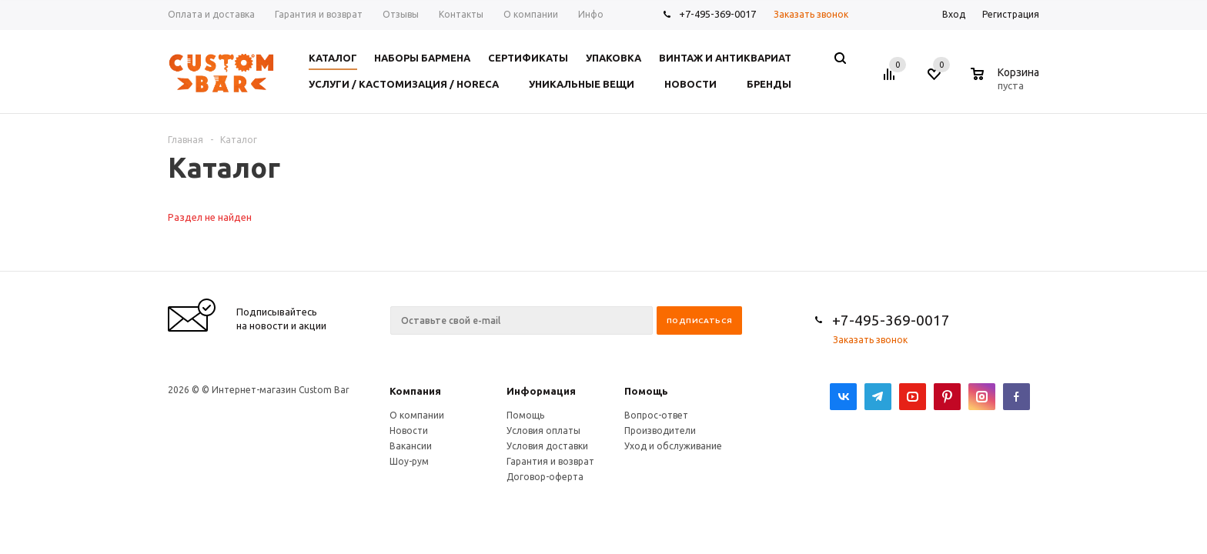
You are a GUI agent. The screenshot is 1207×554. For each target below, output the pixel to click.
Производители (660, 431)
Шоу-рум (409, 461)
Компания (415, 390)
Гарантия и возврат (550, 461)
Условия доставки (547, 446)
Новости (409, 431)
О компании (417, 415)
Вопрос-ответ (656, 415)
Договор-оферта (545, 477)
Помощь (646, 390)
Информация (541, 390)
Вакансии (411, 446)
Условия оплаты (543, 431)
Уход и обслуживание (673, 446)
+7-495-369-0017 (717, 13)
